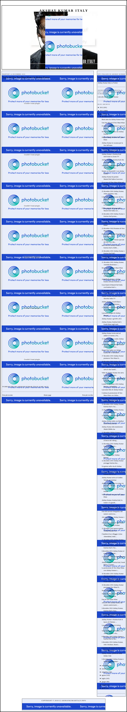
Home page (47, 395)
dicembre (105, 117)
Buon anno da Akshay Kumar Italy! (113, 119)
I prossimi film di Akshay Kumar (112, 390)
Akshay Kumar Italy (63, 10)
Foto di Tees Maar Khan (109, 599)
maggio (104, 685)
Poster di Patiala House (109, 219)
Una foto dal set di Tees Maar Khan (113, 123)
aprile (103, 688)
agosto (104, 675)
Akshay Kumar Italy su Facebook (108, 80)
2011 (101, 111)
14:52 (46, 387)
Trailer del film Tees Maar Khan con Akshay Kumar (26, 77)
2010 (101, 114)
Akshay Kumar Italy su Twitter (108, 83)
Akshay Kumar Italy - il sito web (108, 77)
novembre (105, 665)
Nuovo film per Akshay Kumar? (112, 590)
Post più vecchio (87, 395)
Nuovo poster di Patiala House (111, 188)
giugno (104, 682)
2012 (101, 107)
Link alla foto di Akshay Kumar (108, 97)
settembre (105, 672)
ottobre (104, 669)
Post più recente (7, 395)
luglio (103, 678)
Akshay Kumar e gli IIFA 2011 (112, 319)
